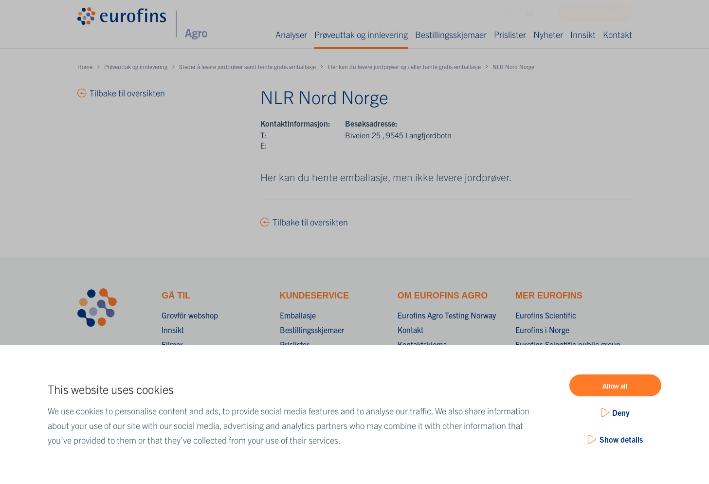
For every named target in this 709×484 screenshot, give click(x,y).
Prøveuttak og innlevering (361, 34)
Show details (621, 439)
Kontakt (617, 34)
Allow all (615, 385)
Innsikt (583, 34)
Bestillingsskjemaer (451, 34)
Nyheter (548, 34)
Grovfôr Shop (601, 16)
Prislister (510, 34)
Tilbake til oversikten (310, 221)
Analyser (291, 34)
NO (535, 16)
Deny (621, 412)
